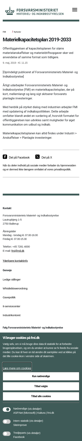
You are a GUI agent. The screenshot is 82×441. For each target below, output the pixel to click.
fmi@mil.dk (17, 250)
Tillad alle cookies (41, 396)
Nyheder (17, 32)
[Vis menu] (74, 10)
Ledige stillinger (12, 279)
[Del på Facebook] (16, 158)
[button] (34, 407)
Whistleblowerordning (15, 288)
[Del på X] (43, 158)
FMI (4, 32)
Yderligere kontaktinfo (15, 260)
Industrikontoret (11, 315)
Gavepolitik (9, 297)
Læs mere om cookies (17, 368)
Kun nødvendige (41, 376)
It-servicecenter (11, 306)
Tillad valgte (41, 386)
